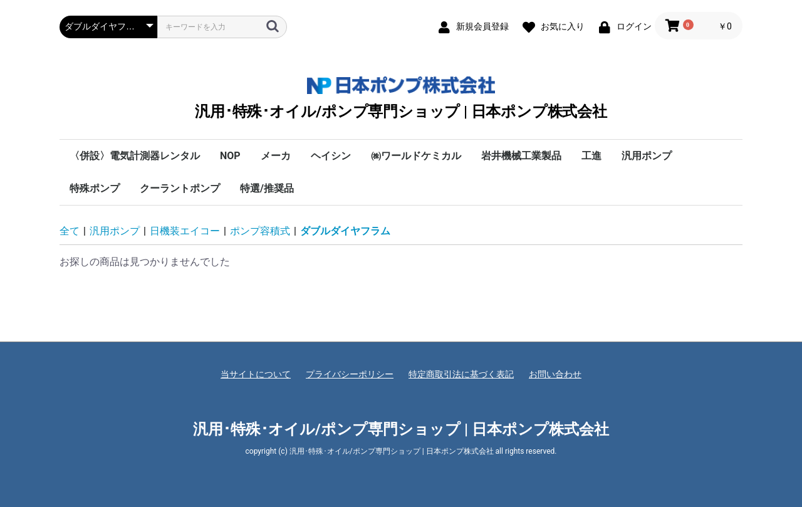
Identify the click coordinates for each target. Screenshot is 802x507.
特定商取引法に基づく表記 (461, 374)
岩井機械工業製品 (521, 156)
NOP (230, 156)
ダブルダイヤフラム (345, 231)
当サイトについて (256, 374)
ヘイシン (331, 156)
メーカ (276, 156)
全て (70, 231)
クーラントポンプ (180, 188)
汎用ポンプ (647, 156)
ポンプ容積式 (260, 231)
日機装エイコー (185, 231)
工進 (591, 156)
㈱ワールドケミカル (416, 156)
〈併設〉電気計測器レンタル (135, 156)
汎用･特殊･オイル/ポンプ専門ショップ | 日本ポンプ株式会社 (401, 98)
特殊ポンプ (95, 188)
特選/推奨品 (267, 188)
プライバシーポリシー (349, 374)
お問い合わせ (555, 374)
